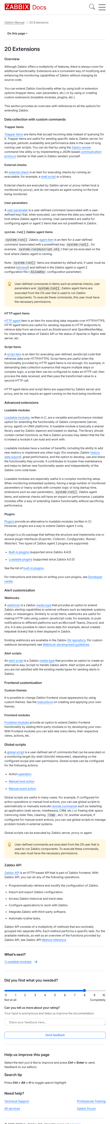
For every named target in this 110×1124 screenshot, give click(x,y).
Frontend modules (16, 719)
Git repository (76, 637)
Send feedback (55, 1032)
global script (15, 749)
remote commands (64, 803)
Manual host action (21, 778)
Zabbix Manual (14, 22)
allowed (22, 265)
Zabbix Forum (86, 1105)
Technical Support (16, 1098)
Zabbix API (11, 869)
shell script (48, 176)
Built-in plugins (19, 549)
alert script (16, 657)
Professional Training (91, 1098)
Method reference (54, 936)
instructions (45, 699)
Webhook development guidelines (66, 641)
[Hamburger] (102, 7)
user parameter (17, 210)
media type (43, 602)
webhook (13, 602)
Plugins (9, 518)
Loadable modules (17, 415)
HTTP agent (12, 318)
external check (19, 172)
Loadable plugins (20, 556)
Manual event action (22, 786)
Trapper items (13, 134)
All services (12, 1105)
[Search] (92, 7)
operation (24, 771)
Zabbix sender (81, 147)
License (75, 1121)
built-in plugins (33, 565)
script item (14, 351)
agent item (46, 239)
